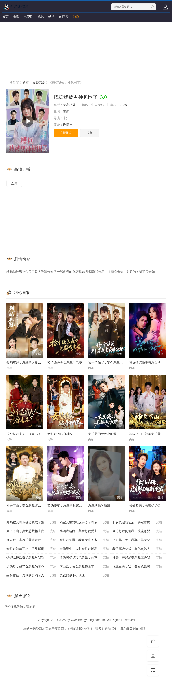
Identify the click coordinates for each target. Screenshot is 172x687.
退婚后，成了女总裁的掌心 (31, 566)
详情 (68, 124)
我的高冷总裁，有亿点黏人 (137, 549)
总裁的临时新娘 (99, 505)
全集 (14, 183)
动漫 (51, 17)
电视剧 (28, 17)
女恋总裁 (69, 105)
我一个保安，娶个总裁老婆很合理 (111, 362)
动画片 (64, 17)
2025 (123, 105)
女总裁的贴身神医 (60, 434)
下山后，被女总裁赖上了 (84, 566)
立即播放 (65, 132)
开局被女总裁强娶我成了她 (31, 522)
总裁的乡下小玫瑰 (84, 575)
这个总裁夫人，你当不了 (23, 434)
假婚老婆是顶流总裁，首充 (84, 558)
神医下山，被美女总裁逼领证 (149, 434)
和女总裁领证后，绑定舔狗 (137, 522)
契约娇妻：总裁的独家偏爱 (66, 505)
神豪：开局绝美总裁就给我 (137, 558)
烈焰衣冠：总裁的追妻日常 (25, 362)
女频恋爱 (38, 82)
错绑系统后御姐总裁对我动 (31, 558)
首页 (5, 17)
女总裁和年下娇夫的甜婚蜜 (31, 549)
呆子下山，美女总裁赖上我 (31, 531)
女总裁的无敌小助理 (102, 434)
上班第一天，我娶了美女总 (137, 540)
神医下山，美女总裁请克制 (25, 505)
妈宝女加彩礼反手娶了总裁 (84, 522)
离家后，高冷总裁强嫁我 (31, 540)
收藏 (89, 132)
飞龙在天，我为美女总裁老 (137, 566)
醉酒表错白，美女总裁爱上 (84, 531)
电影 (16, 17)
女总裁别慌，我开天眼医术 (84, 540)
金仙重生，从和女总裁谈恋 (84, 549)
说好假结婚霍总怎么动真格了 (149, 362)
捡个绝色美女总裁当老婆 (64, 362)
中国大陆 (97, 105)
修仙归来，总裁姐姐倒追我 (148, 505)
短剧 (76, 17)
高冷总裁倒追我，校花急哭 (137, 531)
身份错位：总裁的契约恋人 (31, 575)
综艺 (41, 17)
